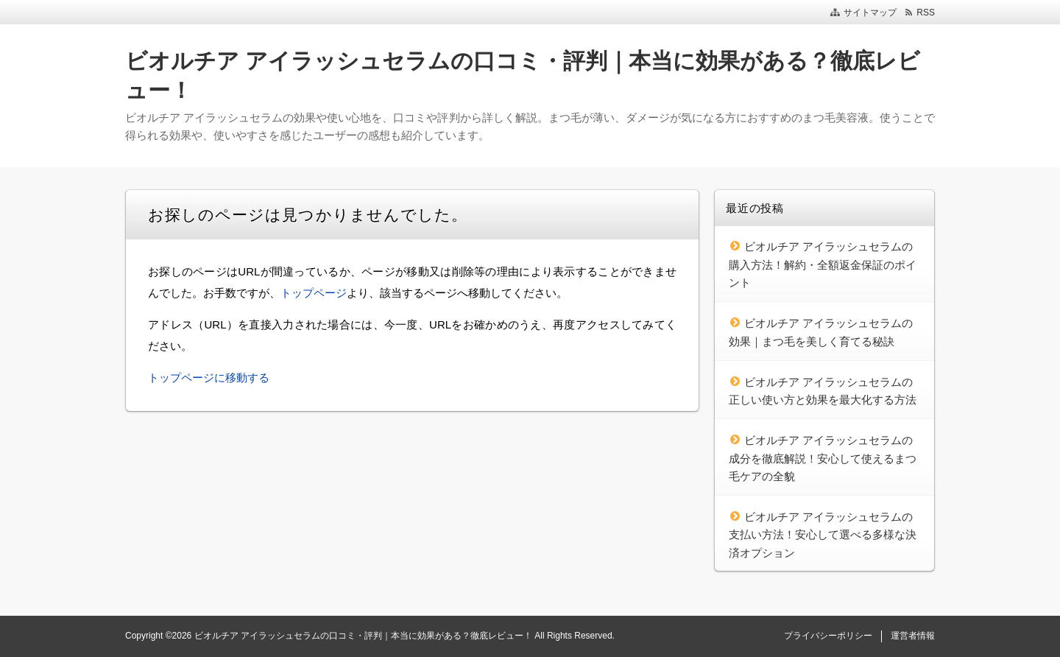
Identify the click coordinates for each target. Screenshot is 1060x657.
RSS (925, 12)
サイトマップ (870, 12)
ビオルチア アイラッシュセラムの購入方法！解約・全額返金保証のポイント (822, 264)
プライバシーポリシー (828, 635)
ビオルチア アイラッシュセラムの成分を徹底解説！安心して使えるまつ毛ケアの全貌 (822, 458)
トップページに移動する (208, 377)
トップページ (313, 293)
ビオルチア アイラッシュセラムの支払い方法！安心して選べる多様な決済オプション (822, 534)
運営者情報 (913, 635)
